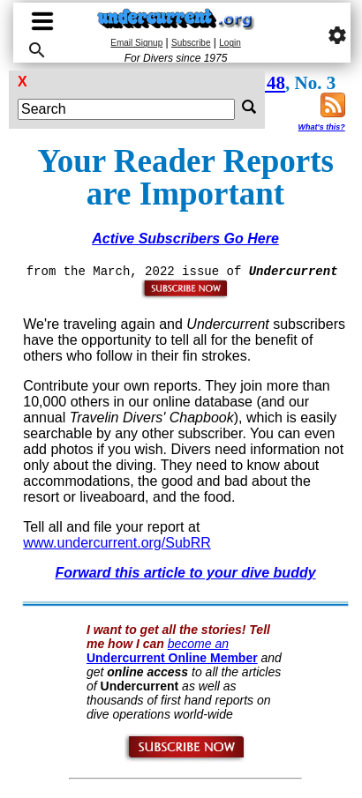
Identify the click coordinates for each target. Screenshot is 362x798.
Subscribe (190, 43)
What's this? (321, 127)
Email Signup (136, 43)
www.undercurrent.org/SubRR (117, 542)
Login (229, 43)
